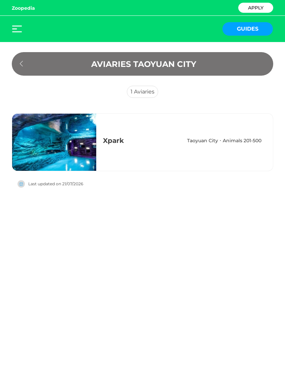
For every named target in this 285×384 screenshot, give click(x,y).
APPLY (255, 7)
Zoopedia (23, 8)
